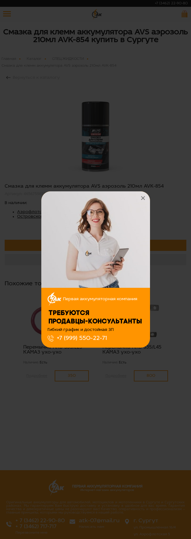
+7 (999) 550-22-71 (82, 338)
